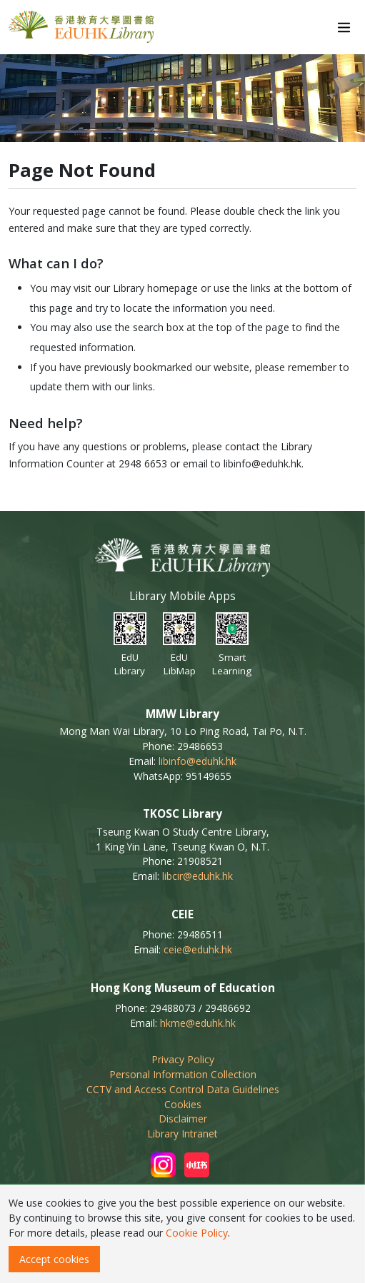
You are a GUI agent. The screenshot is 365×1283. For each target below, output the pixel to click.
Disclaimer (183, 1118)
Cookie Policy (197, 1232)
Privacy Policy (182, 1059)
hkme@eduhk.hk (198, 1023)
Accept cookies (54, 1259)
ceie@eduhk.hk (198, 949)
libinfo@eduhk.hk (197, 761)
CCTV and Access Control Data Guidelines (182, 1089)
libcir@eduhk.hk (197, 876)
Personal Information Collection (182, 1074)
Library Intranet (182, 1133)
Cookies (182, 1104)
